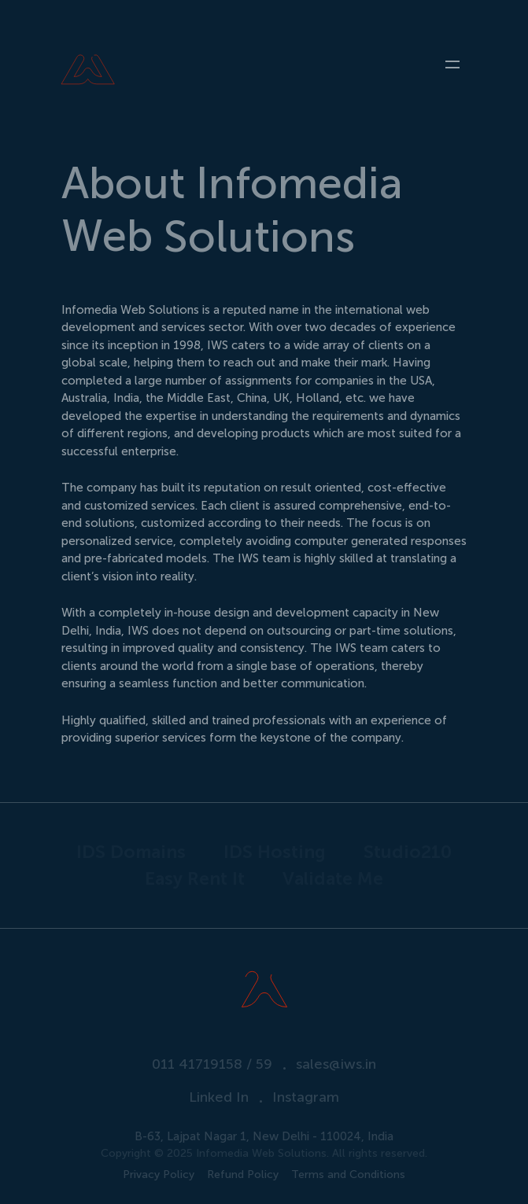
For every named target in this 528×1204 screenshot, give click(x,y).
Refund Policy (243, 1174)
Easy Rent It (195, 878)
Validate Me (332, 878)
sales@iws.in (336, 1064)
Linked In (219, 1097)
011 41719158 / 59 (212, 1064)
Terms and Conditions (348, 1174)
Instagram (305, 1097)
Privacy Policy (158, 1174)
